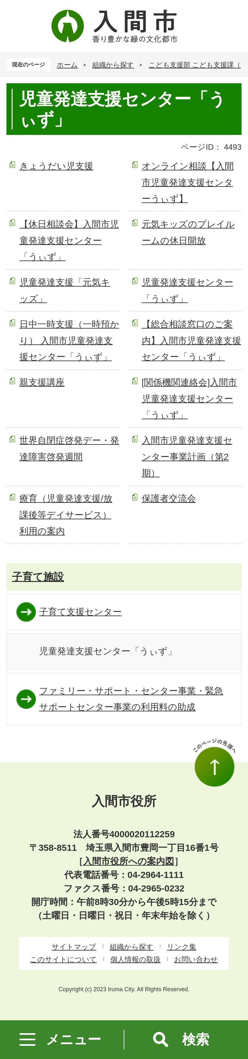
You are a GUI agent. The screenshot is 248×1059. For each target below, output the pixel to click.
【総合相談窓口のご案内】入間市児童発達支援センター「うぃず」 (191, 340)
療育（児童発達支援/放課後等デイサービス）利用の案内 (65, 515)
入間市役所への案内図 (128, 861)
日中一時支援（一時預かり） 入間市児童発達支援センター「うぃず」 (69, 340)
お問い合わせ (196, 959)
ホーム (67, 64)
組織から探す (113, 64)
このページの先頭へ (214, 762)
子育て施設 (38, 577)
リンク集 (181, 947)
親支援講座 (42, 382)
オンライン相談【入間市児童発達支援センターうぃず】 (188, 182)
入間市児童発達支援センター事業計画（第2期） (187, 456)
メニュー (73, 1039)
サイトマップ (74, 947)
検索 (195, 1039)
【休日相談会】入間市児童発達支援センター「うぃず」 (69, 240)
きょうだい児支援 (56, 166)
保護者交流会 (169, 499)
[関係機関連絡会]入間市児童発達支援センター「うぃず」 (189, 398)
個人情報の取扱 (135, 959)
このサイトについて (63, 959)
